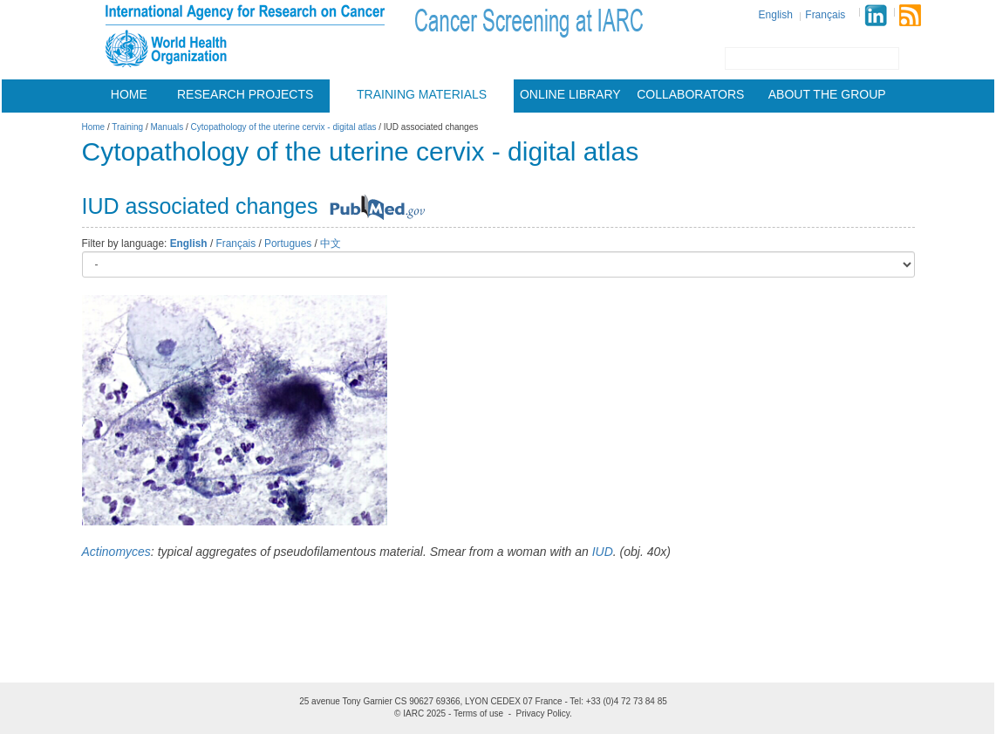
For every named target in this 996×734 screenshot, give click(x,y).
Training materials (422, 94)
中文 (330, 243)
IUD (602, 552)
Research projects (245, 94)
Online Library (570, 94)
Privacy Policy (543, 713)
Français (825, 15)
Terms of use (478, 713)
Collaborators (690, 94)
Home (129, 94)
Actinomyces (116, 552)
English (776, 15)
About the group (827, 94)
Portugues (287, 243)
